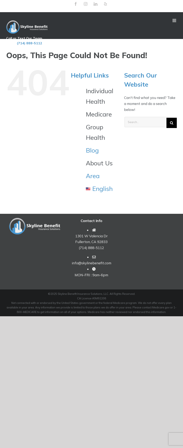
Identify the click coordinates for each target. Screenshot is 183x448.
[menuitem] (102, 188)
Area (93, 176)
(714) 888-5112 (29, 43)
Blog (92, 150)
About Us (99, 163)
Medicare (99, 114)
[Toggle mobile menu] (174, 20)
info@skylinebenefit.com (91, 263)
